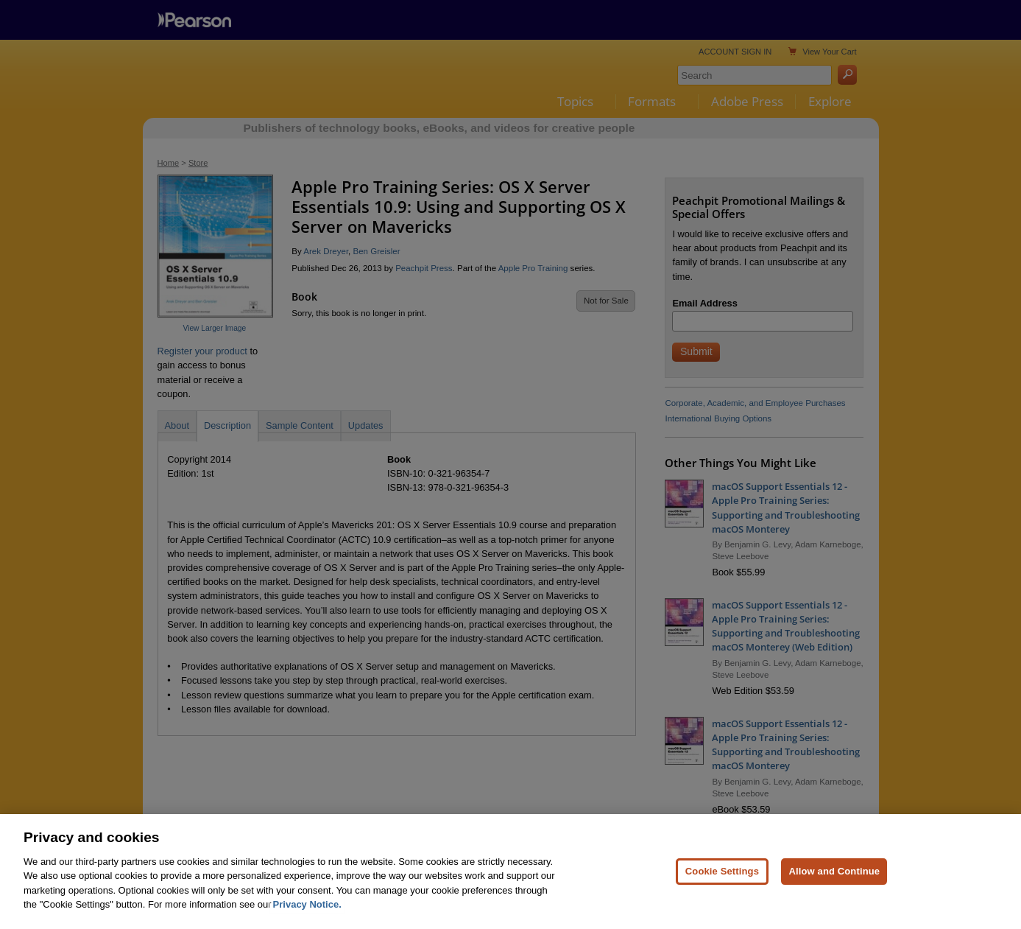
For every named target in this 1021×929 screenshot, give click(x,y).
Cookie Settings (722, 871)
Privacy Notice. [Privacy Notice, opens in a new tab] (307, 904)
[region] (510, 871)
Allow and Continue (834, 871)
